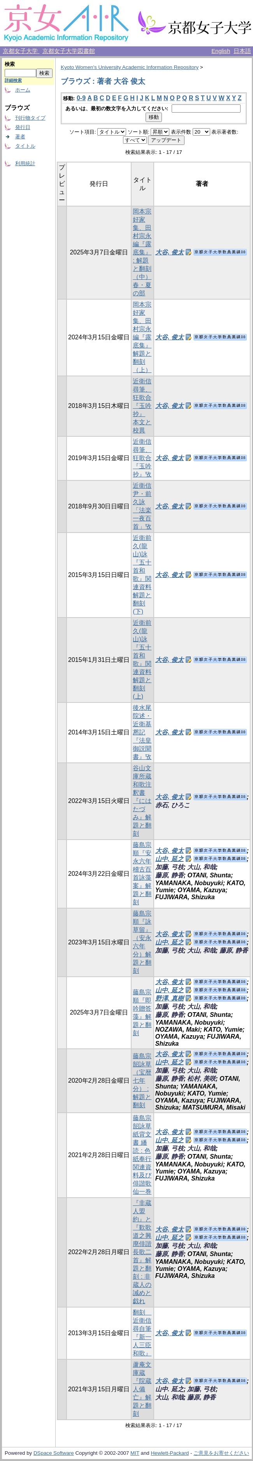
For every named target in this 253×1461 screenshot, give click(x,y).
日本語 (242, 51)
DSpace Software (53, 1453)
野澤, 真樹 (169, 998)
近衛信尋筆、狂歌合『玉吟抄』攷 (142, 458)
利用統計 (25, 163)
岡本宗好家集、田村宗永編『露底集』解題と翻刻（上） (142, 337)
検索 (10, 64)
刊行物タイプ (30, 118)
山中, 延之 (169, 859)
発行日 (22, 127)
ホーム (22, 90)
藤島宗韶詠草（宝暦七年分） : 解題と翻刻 (142, 1080)
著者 (20, 136)
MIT (134, 1453)
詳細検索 (13, 80)
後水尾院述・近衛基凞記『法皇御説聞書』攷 (142, 732)
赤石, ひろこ (172, 805)
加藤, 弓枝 (169, 867)
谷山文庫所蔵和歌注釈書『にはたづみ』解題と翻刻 (142, 801)
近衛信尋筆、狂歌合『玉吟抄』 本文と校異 (142, 406)
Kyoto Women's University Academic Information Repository (130, 67)
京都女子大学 (21, 51)
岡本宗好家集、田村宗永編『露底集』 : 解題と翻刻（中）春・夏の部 (142, 252)
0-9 (81, 98)
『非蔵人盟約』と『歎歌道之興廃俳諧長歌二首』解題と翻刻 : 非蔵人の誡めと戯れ (142, 1252)
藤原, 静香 (169, 875)
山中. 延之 (169, 1389)
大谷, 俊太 (169, 252)
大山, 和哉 (201, 867)
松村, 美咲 (201, 1078)
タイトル (25, 146)
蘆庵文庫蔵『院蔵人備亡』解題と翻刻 (142, 1389)
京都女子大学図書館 (68, 51)
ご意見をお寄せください (221, 1453)
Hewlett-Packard (170, 1453)
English (220, 51)
